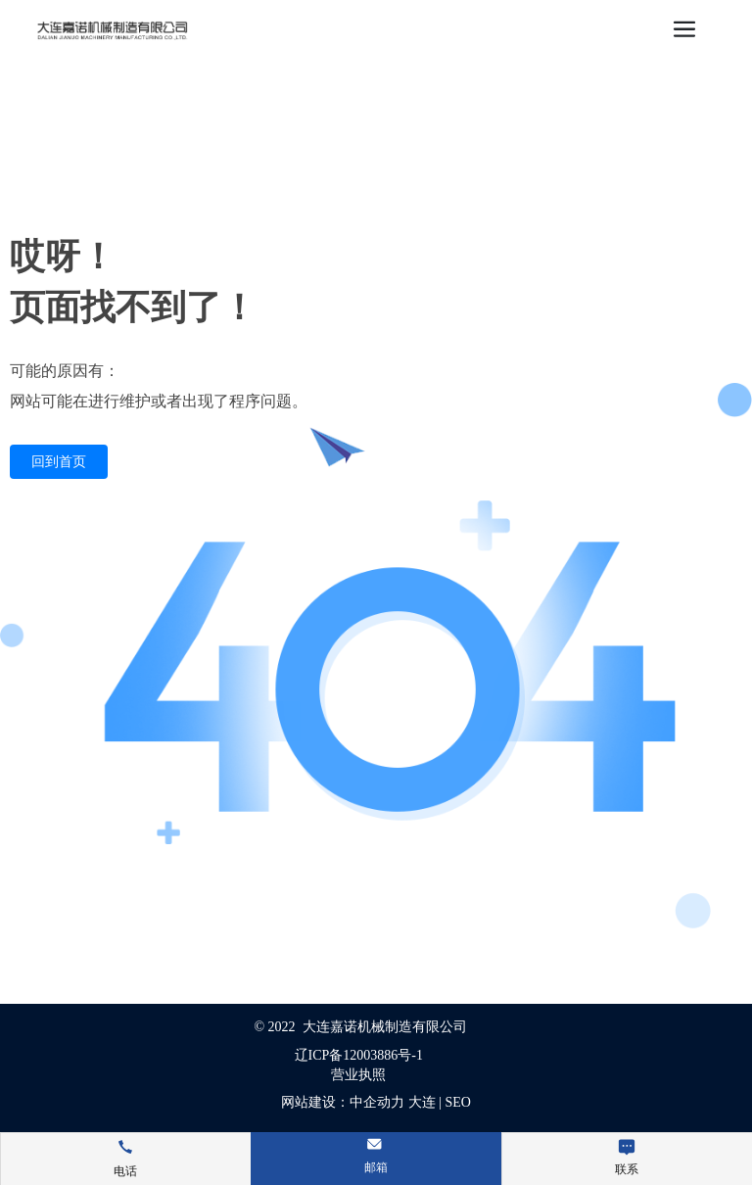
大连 (422, 1102)
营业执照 (358, 1074)
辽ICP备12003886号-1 (359, 1055)
